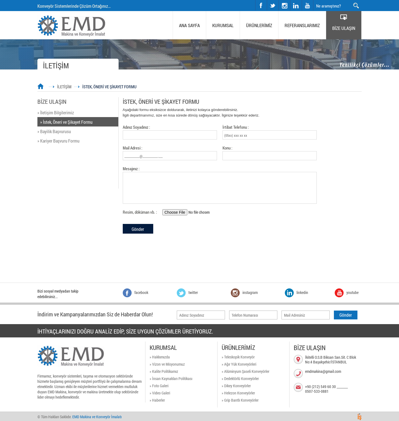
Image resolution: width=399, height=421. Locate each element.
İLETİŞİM (64, 86)
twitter (193, 292)
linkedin (296, 5)
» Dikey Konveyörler (236, 385)
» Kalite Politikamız (164, 371)
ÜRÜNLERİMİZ (259, 25)
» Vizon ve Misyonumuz (167, 364)
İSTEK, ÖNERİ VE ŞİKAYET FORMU (109, 86)
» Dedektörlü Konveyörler (240, 378)
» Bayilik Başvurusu (54, 131)
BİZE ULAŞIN (343, 28)
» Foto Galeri (159, 385)
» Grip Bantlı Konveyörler (240, 400)
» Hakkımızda (160, 357)
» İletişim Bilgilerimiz (55, 112)
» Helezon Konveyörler (238, 393)
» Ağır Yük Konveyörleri (239, 364)
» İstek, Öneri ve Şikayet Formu (66, 122)
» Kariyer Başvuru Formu (58, 141)
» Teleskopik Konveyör (238, 357)
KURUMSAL (223, 25)
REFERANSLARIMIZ (302, 25)
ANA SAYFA (189, 25)
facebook (261, 5)
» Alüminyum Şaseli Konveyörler (245, 371)
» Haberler (157, 400)
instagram (250, 292)
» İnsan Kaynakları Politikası (171, 378)
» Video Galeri (160, 393)
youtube (307, 5)
